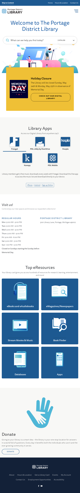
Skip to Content (8, 3)
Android (37, 185)
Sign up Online (47, 185)
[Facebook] (38, 486)
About (11, 474)
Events (55, 474)
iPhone (29, 185)
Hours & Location (61, 3)
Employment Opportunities (39, 479)
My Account (66, 474)
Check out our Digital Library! (50, 97)
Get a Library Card (42, 474)
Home (50, 3)
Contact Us (74, 3)
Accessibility (59, 479)
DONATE (10, 471)
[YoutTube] (41, 486)
